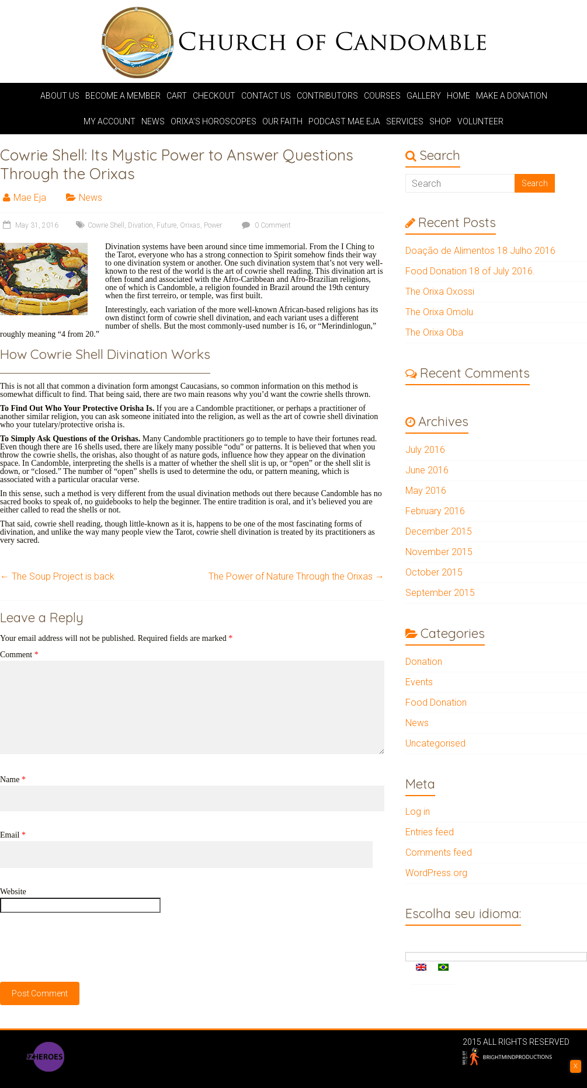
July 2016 (425, 449)
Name (13, 779)
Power (213, 225)
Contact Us (266, 95)
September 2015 (440, 592)
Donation (423, 661)
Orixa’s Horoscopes (213, 121)
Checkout (214, 95)
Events (419, 682)
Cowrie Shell (106, 225)
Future (166, 225)
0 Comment (265, 225)
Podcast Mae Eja (344, 121)
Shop (440, 121)
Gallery (424, 95)
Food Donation (436, 702)
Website (13, 891)
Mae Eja (29, 197)
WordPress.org (436, 872)
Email (13, 835)
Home (458, 95)
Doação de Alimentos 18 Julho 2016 (480, 250)
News (153, 121)
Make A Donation (511, 95)
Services (404, 121)
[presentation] (89, 947)
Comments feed (438, 852)
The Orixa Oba (434, 332)
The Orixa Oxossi (439, 291)
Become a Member (123, 95)
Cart (176, 95)
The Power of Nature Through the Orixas (296, 576)
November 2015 (439, 551)
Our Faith (282, 121)
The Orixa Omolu (439, 312)
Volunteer (480, 121)
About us (59, 95)
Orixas (190, 225)
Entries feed (429, 832)
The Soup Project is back (57, 576)
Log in (417, 811)
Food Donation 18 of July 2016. (470, 271)
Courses (382, 95)
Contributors (327, 95)
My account (110, 121)
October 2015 (434, 572)
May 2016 (425, 490)
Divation (140, 225)
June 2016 (427, 470)
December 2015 (438, 531)
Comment (19, 654)
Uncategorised (435, 743)
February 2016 (435, 511)
